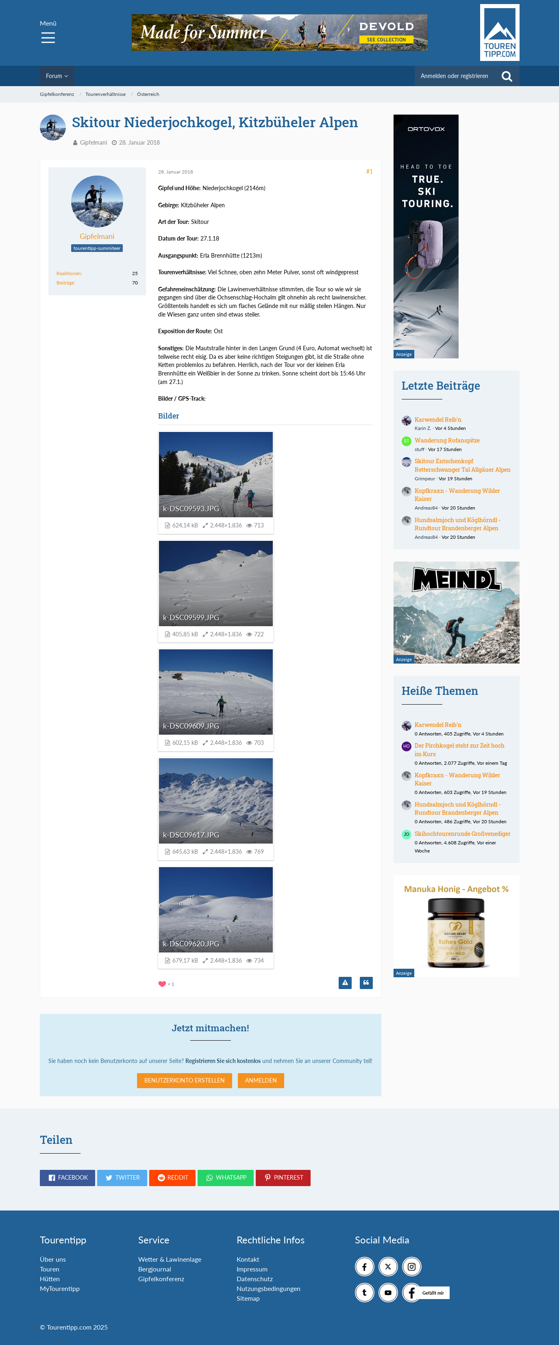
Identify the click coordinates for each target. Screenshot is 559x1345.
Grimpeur (425, 478)
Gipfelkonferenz (161, 1278)
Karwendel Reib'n (438, 419)
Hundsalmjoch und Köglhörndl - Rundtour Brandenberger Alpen (458, 524)
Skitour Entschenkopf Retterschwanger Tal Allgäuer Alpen (463, 465)
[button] (67, 1178)
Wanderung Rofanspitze (447, 440)
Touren (49, 1269)
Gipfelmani (93, 142)
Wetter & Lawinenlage (169, 1259)
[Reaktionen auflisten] (167, 983)
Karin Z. (423, 428)
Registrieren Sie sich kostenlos (223, 1060)
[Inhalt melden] (345, 983)
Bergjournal (154, 1269)
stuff (419, 449)
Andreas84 (426, 508)
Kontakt (248, 1259)
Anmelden (261, 1080)
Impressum (252, 1269)
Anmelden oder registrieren (454, 75)
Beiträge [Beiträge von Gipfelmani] (65, 283)
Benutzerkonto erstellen (184, 1080)
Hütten (50, 1278)
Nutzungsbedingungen (268, 1288)
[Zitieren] (366, 983)
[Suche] (507, 76)
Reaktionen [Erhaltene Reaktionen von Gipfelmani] (69, 273)
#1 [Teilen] (369, 171)
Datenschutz (255, 1278)
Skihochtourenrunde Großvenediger (463, 833)
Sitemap (248, 1298)
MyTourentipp (60, 1288)
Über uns (53, 1259)
